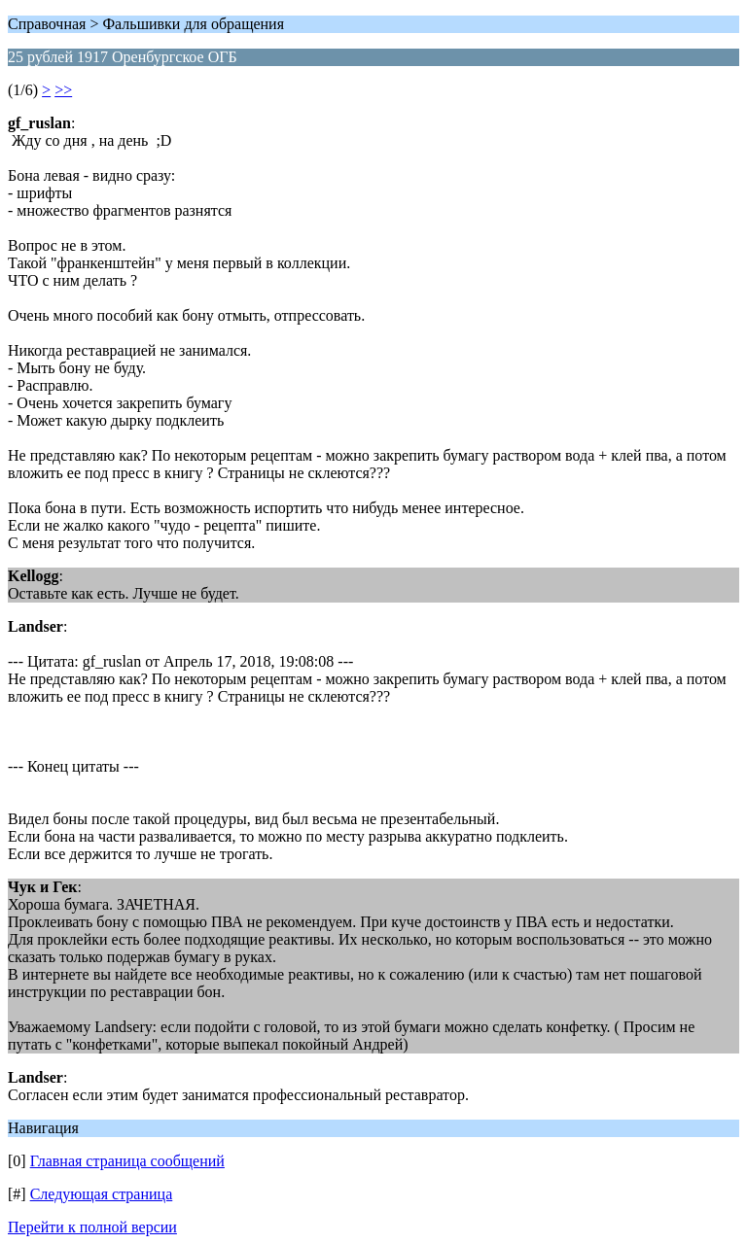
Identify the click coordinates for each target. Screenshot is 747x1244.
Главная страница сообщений (127, 1161)
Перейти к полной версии (92, 1227)
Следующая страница (101, 1194)
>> (63, 90)
